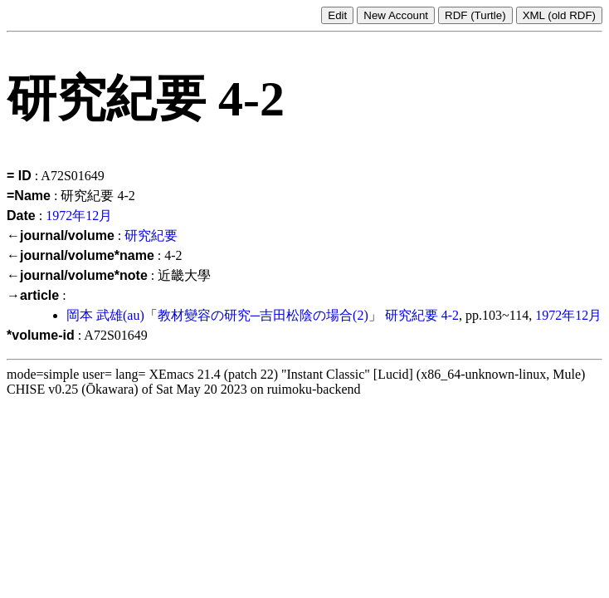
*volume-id (41, 335)
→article (33, 295)
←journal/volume (60, 235)
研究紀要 (151, 235)
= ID (19, 176)
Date (21, 215)
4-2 (450, 315)
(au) (133, 315)
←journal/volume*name (80, 255)
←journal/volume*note (77, 275)
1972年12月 (79, 215)
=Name (29, 196)
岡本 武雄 (94, 315)
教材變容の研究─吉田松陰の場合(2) (263, 315)
